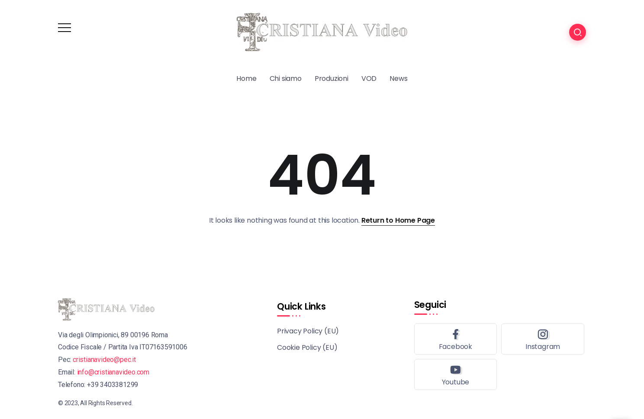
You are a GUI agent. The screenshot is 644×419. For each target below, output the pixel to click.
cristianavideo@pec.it (104, 359)
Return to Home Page (398, 220)
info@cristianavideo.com (113, 372)
